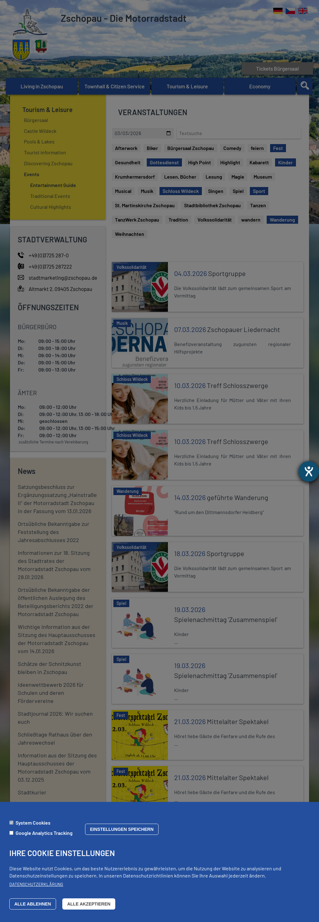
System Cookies (33, 823)
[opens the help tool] (308, 471)
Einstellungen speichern (122, 829)
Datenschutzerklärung (36, 884)
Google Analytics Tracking (44, 833)
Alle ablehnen (32, 903)
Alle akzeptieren (89, 903)
